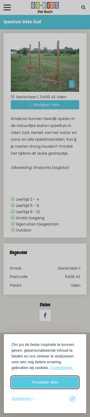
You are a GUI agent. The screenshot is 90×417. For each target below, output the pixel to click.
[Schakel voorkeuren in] (23, 398)
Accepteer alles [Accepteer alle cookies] (45, 382)
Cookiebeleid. (61, 368)
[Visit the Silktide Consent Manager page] (72, 398)
